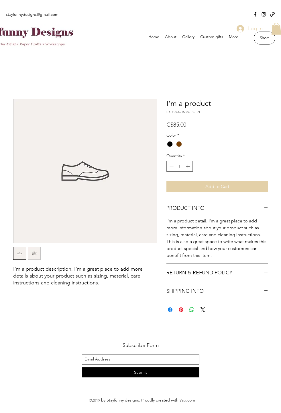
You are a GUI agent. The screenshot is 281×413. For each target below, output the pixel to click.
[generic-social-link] (272, 14)
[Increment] (188, 166)
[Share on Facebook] (170, 309)
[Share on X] (202, 309)
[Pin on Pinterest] (181, 309)
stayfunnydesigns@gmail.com (32, 14)
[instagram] (264, 14)
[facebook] (255, 14)
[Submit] (140, 372)
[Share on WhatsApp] (191, 309)
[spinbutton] (179, 166)
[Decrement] (170, 166)
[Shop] (264, 38)
